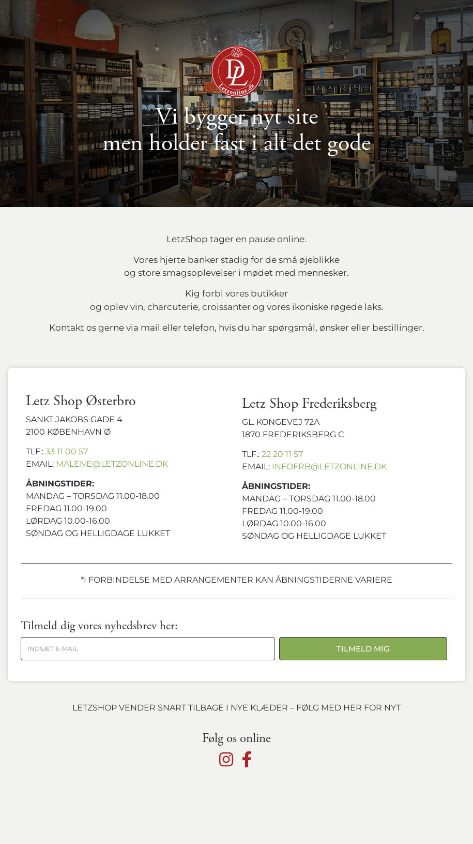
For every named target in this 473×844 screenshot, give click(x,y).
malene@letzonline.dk (112, 464)
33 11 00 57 (66, 451)
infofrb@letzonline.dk (329, 466)
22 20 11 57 (282, 454)
